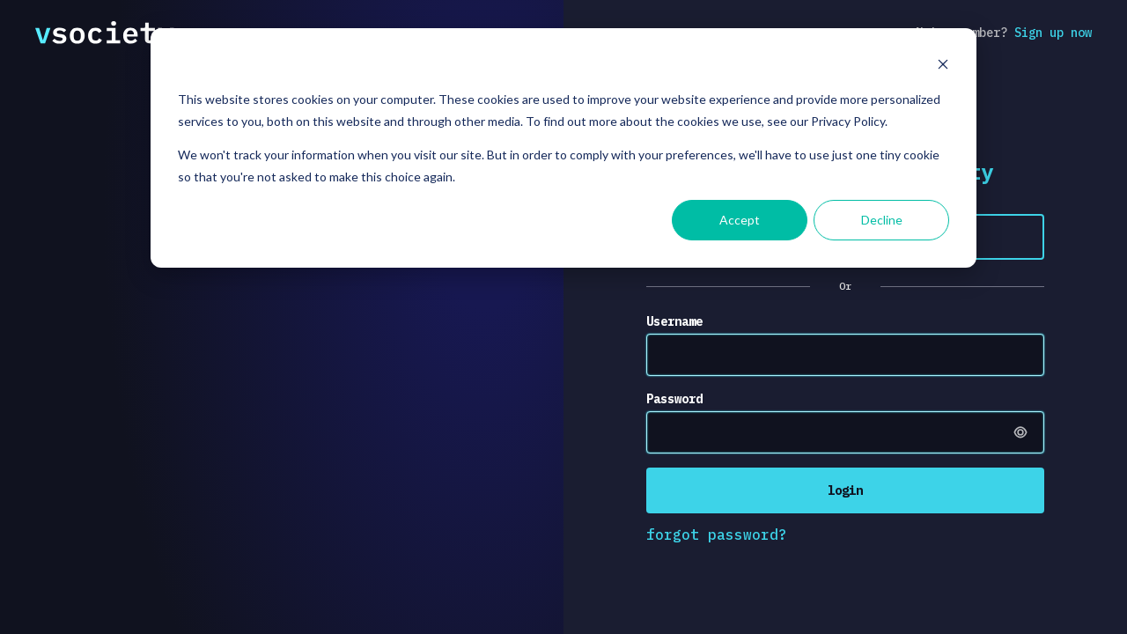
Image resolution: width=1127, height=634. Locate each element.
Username (674, 321)
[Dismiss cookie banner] (943, 66)
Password (674, 399)
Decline (881, 219)
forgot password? (716, 534)
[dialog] (563, 148)
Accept (739, 219)
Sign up (1053, 33)
